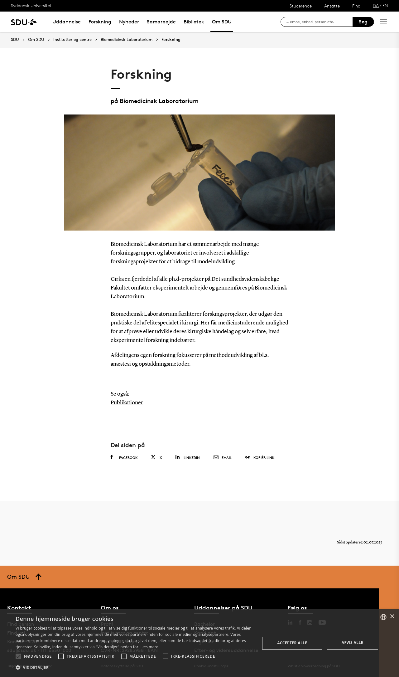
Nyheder (129, 22)
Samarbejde (161, 22)
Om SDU (222, 22)
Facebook (124, 457)
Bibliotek (194, 22)
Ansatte (332, 5)
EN (385, 5)
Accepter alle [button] (292, 642)
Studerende (301, 5)
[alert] (199, 643)
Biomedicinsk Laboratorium (126, 39)
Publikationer (127, 403)
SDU (15, 39)
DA (376, 5)
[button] (18, 656)
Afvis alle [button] (352, 642)
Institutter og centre (72, 39)
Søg (363, 22)
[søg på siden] (319, 22)
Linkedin (187, 457)
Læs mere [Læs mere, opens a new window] (149, 647)
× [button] (392, 616)
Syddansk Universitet (31, 5)
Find (356, 5)
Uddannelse (66, 22)
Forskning (100, 22)
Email (222, 457)
